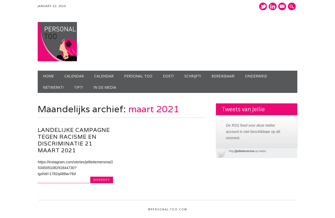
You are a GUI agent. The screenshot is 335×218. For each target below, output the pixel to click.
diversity (101, 180)
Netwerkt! (53, 87)
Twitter (263, 6)
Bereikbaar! (222, 76)
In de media (104, 87)
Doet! (168, 76)
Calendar (74, 76)
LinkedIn (273, 6)
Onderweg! (256, 76)
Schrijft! (192, 76)
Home (48, 76)
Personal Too (138, 76)
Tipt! (78, 87)
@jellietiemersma (244, 151)
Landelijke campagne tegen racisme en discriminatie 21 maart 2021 (74, 140)
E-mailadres (282, 6)
